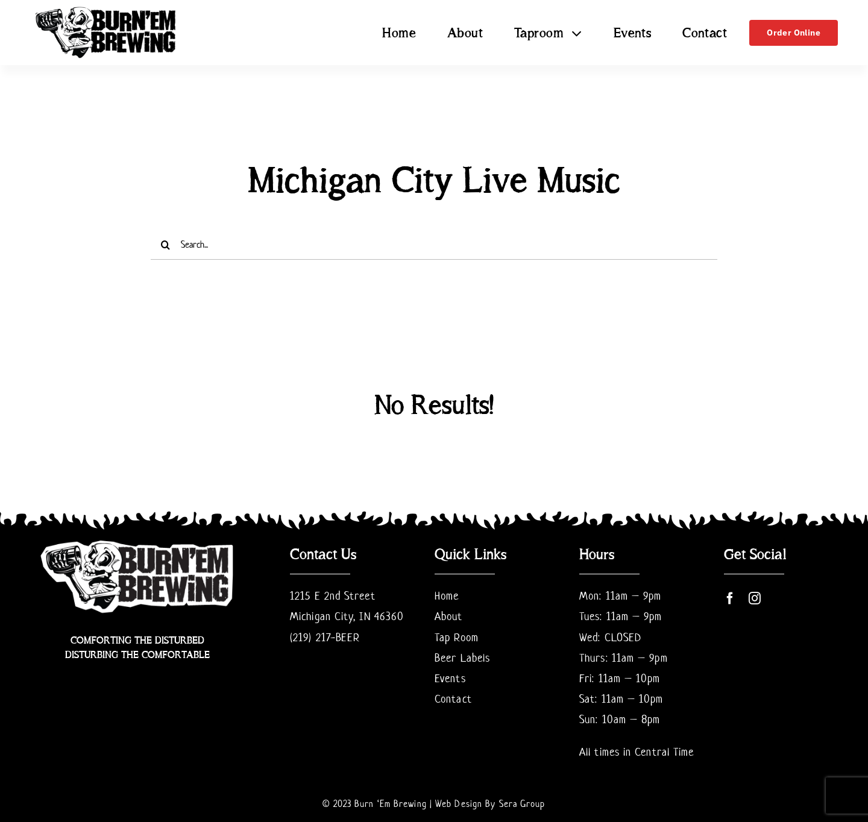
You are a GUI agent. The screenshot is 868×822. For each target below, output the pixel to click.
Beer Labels (462, 658)
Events (450, 678)
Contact (453, 699)
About (449, 616)
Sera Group (522, 803)
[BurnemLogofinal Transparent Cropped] (106, 9)
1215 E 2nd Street (333, 596)
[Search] (166, 245)
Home (447, 596)
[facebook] (730, 598)
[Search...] (434, 245)
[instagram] (755, 598)
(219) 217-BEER (325, 637)
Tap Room (457, 637)
